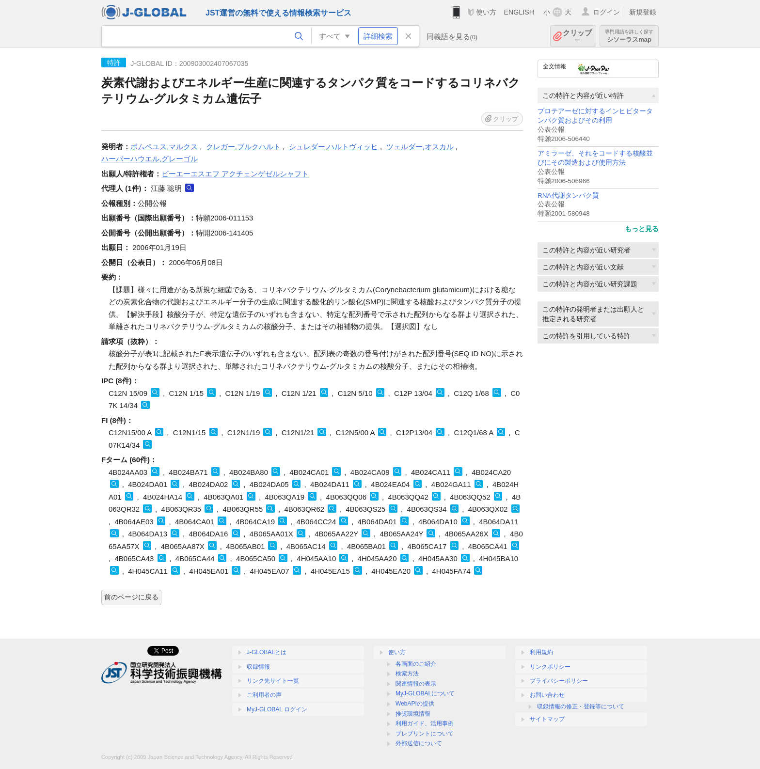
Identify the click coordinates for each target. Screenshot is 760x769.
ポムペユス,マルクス (164, 146)
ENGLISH (519, 12)
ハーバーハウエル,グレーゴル (149, 159)
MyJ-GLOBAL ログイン (277, 709)
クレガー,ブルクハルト (243, 146)
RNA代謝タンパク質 (568, 195)
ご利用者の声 (264, 694)
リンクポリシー (550, 666)
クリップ (577, 36)
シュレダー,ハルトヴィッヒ (333, 146)
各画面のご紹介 (416, 663)
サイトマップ (547, 719)
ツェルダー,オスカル (420, 146)
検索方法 (407, 673)
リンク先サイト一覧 (273, 680)
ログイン (606, 12)
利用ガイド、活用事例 (425, 723)
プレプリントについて (425, 733)
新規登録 (642, 12)
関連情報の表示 (416, 683)
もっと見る (642, 229)
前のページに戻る (131, 597)
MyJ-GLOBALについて (425, 693)
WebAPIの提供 (415, 703)
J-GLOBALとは (266, 652)
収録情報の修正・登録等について (580, 706)
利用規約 (541, 652)
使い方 (486, 12)
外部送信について (419, 743)
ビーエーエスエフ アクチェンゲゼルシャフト (235, 174)
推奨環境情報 (413, 713)
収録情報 (258, 666)
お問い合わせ (547, 694)
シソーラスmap (629, 36)
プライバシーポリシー (559, 680)
